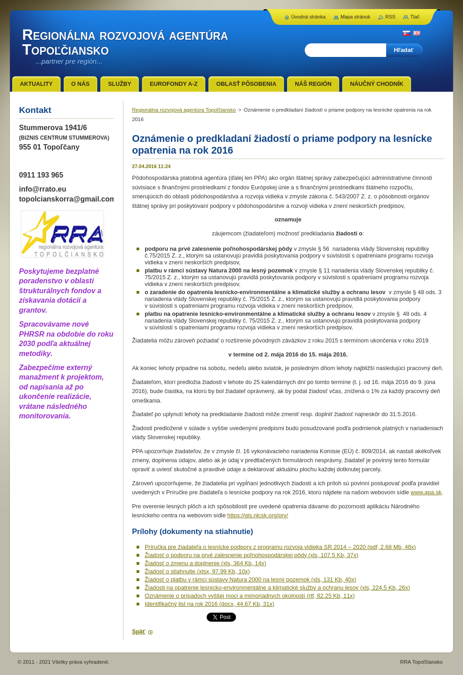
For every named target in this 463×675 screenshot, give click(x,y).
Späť (139, 631)
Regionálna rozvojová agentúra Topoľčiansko (184, 109)
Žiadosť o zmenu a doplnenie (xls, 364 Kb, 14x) (205, 563)
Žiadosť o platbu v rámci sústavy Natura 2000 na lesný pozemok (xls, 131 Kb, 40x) (250, 579)
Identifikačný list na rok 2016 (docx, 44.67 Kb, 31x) (209, 603)
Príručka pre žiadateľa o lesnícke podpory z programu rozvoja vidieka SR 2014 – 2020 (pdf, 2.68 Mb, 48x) (280, 547)
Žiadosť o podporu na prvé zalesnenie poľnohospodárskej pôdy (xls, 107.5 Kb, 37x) (251, 555)
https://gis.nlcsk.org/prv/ (257, 515)
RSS (390, 16)
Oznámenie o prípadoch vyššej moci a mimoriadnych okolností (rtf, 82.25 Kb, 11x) (249, 595)
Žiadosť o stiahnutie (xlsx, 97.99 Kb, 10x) (197, 571)
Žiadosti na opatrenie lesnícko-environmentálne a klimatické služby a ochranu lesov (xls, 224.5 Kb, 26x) (277, 587)
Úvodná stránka (308, 16)
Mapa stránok (355, 16)
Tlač (415, 16)
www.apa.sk (426, 492)
